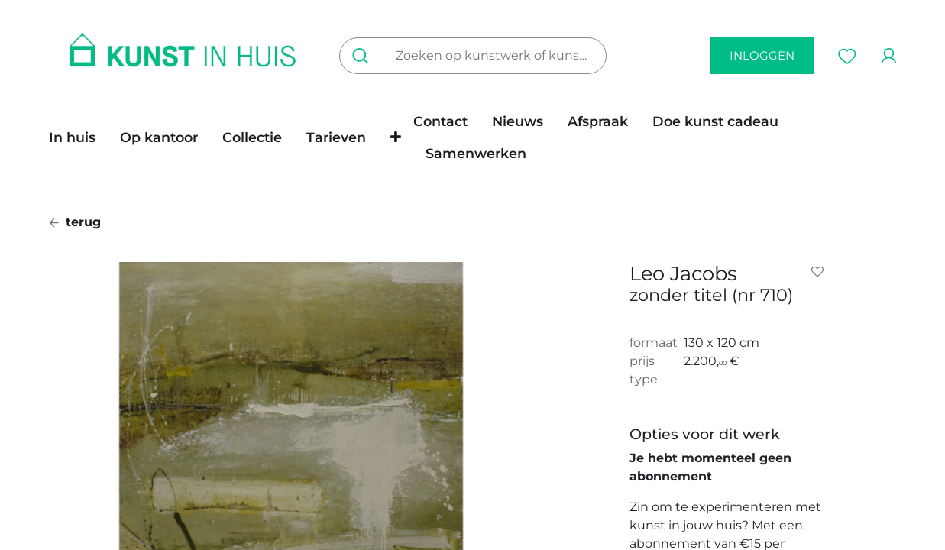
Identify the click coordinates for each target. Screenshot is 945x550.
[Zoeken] (363, 55)
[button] (395, 137)
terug (75, 222)
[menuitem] (78, 137)
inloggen (762, 55)
